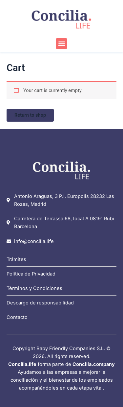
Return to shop (30, 115)
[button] (61, 43)
